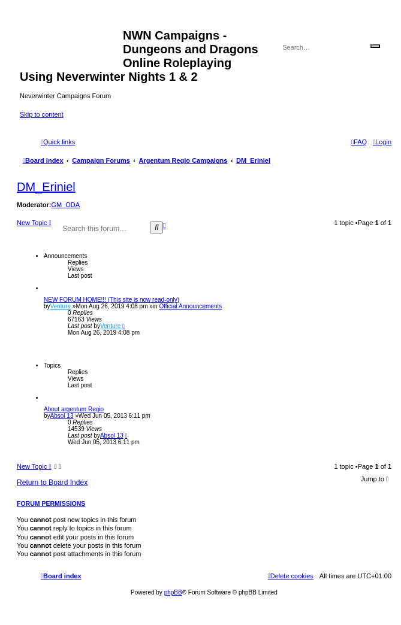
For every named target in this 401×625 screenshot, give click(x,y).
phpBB (173, 592)
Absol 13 (62, 415)
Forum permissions (51, 503)
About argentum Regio (74, 409)
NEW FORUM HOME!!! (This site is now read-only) (111, 299)
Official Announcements (190, 306)
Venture (60, 306)
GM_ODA (65, 204)
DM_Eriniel (46, 186)
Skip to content (42, 114)
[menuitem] (382, 141)
